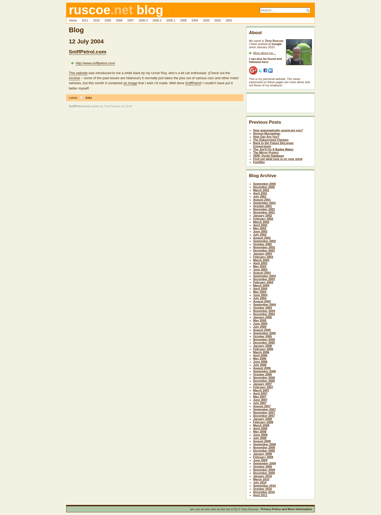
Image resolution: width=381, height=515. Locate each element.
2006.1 (170, 20)
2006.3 (143, 20)
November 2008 (264, 447)
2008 (119, 20)
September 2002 (264, 241)
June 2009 (260, 460)
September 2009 (264, 463)
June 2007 (260, 399)
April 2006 (260, 355)
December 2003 (264, 279)
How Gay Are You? (266, 136)
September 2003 (264, 275)
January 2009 (262, 453)
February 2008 (263, 422)
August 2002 (262, 237)
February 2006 (263, 349)
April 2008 (260, 428)
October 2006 (262, 374)
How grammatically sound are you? (278, 130)
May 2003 (259, 266)
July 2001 (259, 196)
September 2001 (264, 202)
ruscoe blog (116, 10)
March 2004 (261, 285)
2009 (108, 20)
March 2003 (261, 260)
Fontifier (259, 162)
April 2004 (260, 288)
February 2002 (263, 218)
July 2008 (259, 438)
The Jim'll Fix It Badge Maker (273, 149)
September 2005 (264, 333)
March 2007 (261, 390)
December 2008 (264, 450)
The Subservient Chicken (271, 139)
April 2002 (260, 225)
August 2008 (262, 441)
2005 (183, 20)
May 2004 (259, 291)
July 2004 (259, 298)
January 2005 (262, 317)
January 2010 (262, 476)
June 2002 (260, 231)
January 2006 (262, 345)
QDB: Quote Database (268, 155)
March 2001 (261, 190)
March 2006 (261, 352)
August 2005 (262, 330)
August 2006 (262, 368)
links (88, 97)
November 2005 (264, 339)
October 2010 (262, 488)
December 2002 (264, 250)
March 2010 (261, 479)
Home (73, 20)
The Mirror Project (266, 152)
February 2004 (263, 282)
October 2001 (262, 206)
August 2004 (262, 301)
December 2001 (264, 212)
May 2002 (259, 228)
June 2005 (260, 323)
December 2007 (264, 415)
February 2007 (263, 387)
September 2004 (264, 304)
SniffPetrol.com (87, 52)
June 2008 (260, 434)
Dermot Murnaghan (266, 133)
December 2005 (264, 342)
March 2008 (261, 425)
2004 (195, 20)
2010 (96, 20)
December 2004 (264, 314)
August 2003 (262, 272)
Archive (74, 78)
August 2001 (262, 199)
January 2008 (262, 418)
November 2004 (264, 310)
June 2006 (260, 361)
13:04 (128, 106)
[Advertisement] (280, 104)
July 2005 (259, 326)
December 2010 (264, 492)
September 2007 (264, 409)
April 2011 (260, 495)
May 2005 (259, 320)
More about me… (264, 53)
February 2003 (263, 256)
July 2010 (259, 482)
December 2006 (264, 380)
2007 (130, 20)
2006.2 (156, 20)
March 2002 (261, 221)
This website (78, 73)
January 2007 (262, 384)
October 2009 (262, 466)
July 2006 (259, 364)
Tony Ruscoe (112, 106)
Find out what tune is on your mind (277, 158)
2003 (206, 20)
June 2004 (260, 295)
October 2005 (262, 336)
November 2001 (264, 209)
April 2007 (260, 393)
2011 (85, 20)
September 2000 (264, 183)
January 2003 (262, 253)
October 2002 (262, 244)
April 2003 (260, 263)
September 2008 (264, 444)
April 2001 (260, 193)
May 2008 (259, 431)
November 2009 (264, 469)
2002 (217, 20)
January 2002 (262, 215)
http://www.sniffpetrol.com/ (95, 63)
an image (130, 83)
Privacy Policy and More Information (286, 509)
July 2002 (259, 234)
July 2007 (259, 403)
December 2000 (264, 187)
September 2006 (264, 371)
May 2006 (259, 358)
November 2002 (264, 247)
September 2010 (264, 485)
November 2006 (264, 377)
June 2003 (260, 269)
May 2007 (259, 396)
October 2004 (262, 307)
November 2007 (264, 412)
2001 (229, 20)
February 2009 (263, 457)
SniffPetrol (193, 83)
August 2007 (262, 406)
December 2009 (264, 472)
